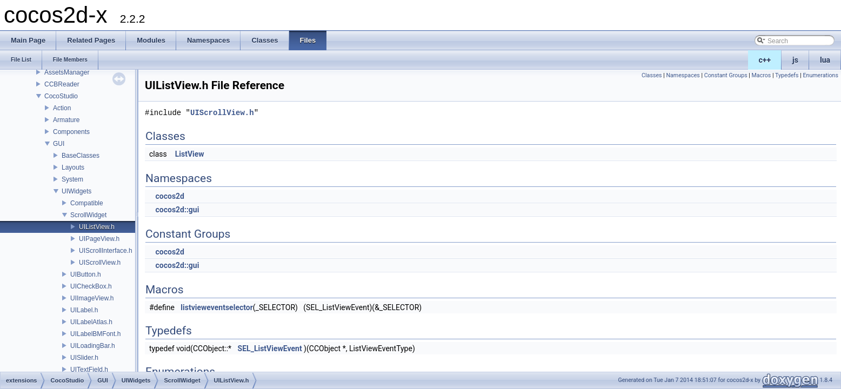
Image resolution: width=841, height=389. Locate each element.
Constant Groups (725, 75)
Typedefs (787, 75)
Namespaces (682, 75)
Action (62, 108)
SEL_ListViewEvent (270, 348)
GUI (58, 143)
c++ (765, 60)
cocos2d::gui (177, 209)
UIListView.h (97, 227)
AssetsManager (66, 72)
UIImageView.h (92, 298)
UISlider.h (84, 357)
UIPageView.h (99, 239)
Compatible (86, 203)
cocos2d (169, 196)
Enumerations (820, 75)
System (72, 179)
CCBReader (61, 84)
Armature (66, 120)
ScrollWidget (88, 215)
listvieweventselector (217, 307)
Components (71, 132)
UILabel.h (84, 310)
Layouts (73, 167)
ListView (189, 154)
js (795, 60)
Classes (652, 75)
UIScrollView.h (100, 262)
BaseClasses (80, 155)
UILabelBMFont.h (95, 334)
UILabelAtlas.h (91, 322)
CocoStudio (61, 96)
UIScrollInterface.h (105, 250)
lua (825, 60)
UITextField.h (89, 369)
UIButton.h (85, 274)
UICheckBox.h (91, 286)
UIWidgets (76, 191)
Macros (761, 75)
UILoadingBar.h (92, 346)
